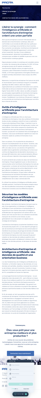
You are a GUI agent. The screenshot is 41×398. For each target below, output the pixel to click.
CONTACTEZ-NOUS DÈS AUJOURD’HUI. (15, 18)
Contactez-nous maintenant (20, 353)
